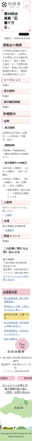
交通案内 (9, 230)
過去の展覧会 (10, 339)
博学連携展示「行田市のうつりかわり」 (16, 332)
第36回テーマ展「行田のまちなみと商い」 (16, 308)
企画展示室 (10, 292)
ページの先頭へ (22, 345)
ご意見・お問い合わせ (17, 392)
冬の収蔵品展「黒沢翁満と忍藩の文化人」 (16, 324)
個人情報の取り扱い (16, 388)
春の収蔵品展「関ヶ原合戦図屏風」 (16, 300)
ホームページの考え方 (15, 385)
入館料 (8, 215)
